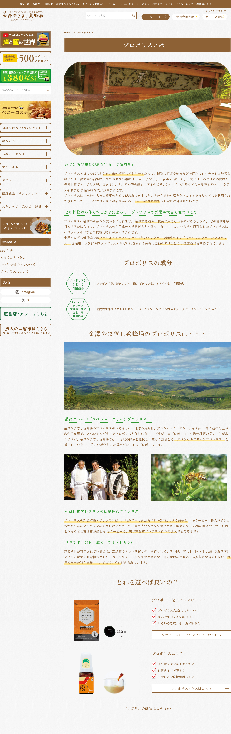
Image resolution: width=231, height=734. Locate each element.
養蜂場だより (204, 4)
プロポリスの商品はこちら (147, 708)
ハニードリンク (129, 4)
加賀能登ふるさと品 (67, 4)
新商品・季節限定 (43, 4)
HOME (68, 32)
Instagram (25, 292)
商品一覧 (24, 4)
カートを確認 (214, 16)
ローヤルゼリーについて (17, 264)
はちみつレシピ (184, 4)
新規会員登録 (185, 16)
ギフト (145, 4)
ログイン (155, 16)
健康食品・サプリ (162, 4)
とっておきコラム (13, 257)
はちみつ (113, 4)
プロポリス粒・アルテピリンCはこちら (191, 635)
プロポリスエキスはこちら (191, 688)
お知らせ (6, 250)
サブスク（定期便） (93, 4)
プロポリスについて (14, 271)
